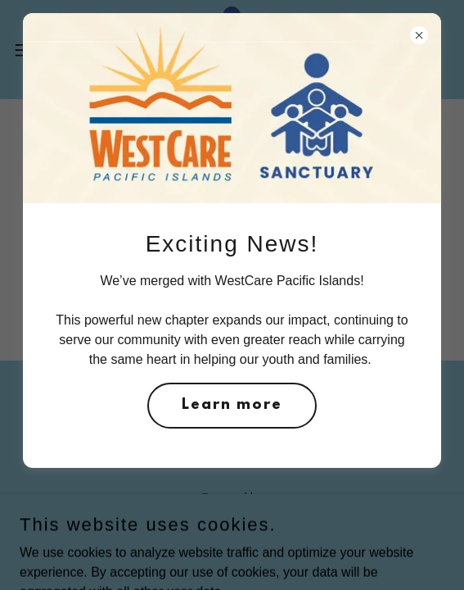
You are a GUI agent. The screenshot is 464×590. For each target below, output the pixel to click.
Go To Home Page (232, 255)
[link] (232, 50)
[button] (40, 50)
